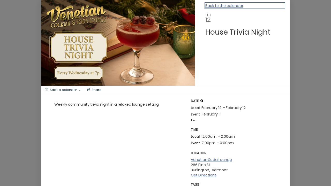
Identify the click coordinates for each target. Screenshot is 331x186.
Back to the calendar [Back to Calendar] (224, 5)
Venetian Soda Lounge (211, 159)
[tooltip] (201, 100)
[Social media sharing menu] (93, 90)
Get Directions (204, 175)
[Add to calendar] (62, 90)
